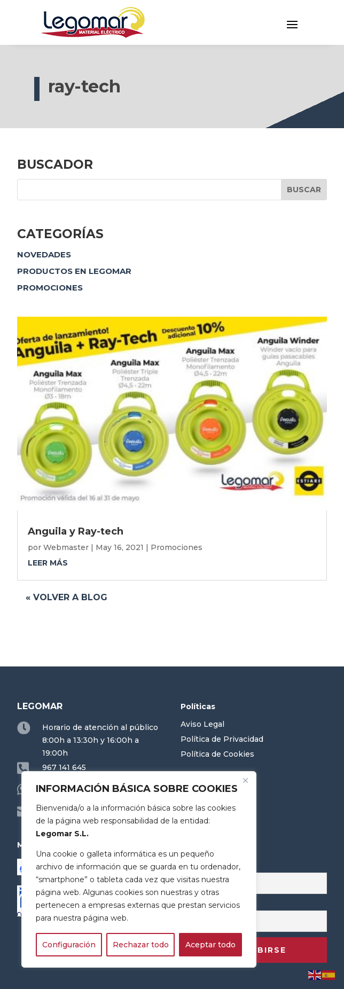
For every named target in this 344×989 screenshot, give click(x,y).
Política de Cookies (217, 754)
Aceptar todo (210, 944)
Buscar (304, 189)
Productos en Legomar (74, 271)
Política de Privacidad (222, 739)
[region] (138, 869)
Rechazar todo (141, 944)
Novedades (44, 254)
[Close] (245, 780)
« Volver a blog (66, 597)
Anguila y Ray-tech (75, 531)
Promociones (50, 287)
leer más (48, 563)
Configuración (69, 944)
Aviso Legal (202, 724)
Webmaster (66, 547)
